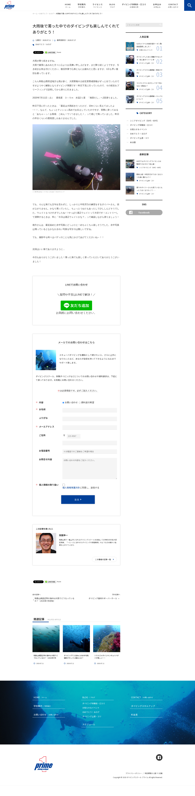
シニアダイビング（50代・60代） (144, 120)
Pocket (59, 52)
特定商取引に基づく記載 (153, 773)
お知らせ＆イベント (146, 50)
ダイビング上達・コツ (146, 63)
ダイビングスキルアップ (143, 706)
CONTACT (173, 5)
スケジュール (88, 724)
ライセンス (97, 5)
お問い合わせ (47, 714)
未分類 (133, 142)
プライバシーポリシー (134, 773)
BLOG (112, 5)
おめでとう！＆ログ (43, 44)
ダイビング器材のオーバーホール (103, 598)
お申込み (157, 5)
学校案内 (82, 5)
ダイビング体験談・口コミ (134, 5)
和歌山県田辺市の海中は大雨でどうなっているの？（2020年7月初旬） (54, 599)
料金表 (134, 714)
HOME (68, 5)
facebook (139, 212)
